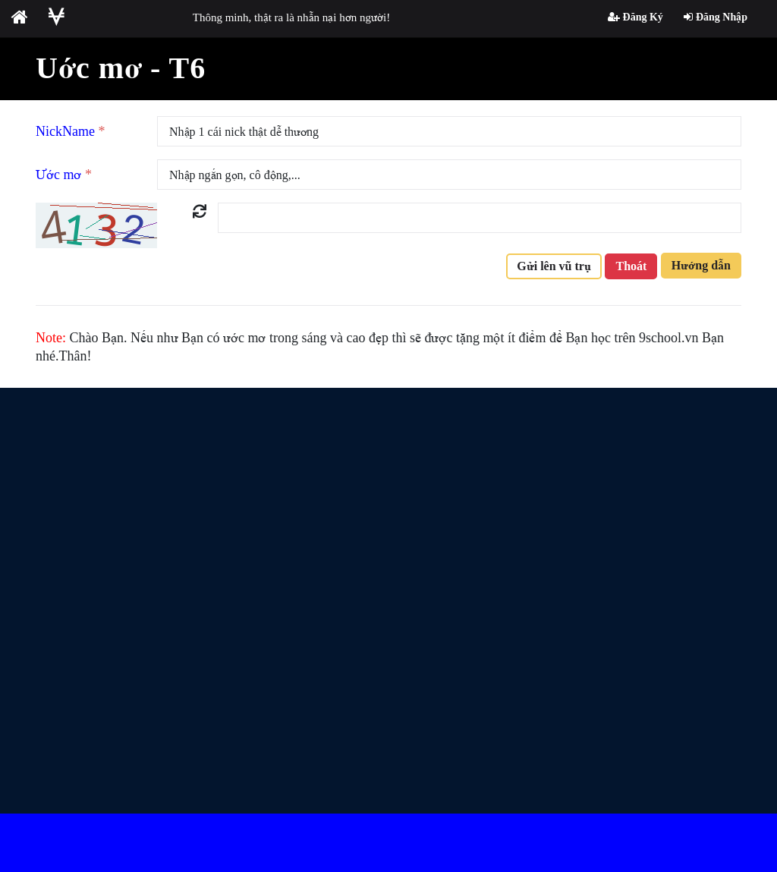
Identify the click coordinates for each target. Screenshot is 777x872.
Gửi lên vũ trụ (554, 266)
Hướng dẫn (701, 265)
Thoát (630, 266)
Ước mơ (64, 174)
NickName (70, 131)
